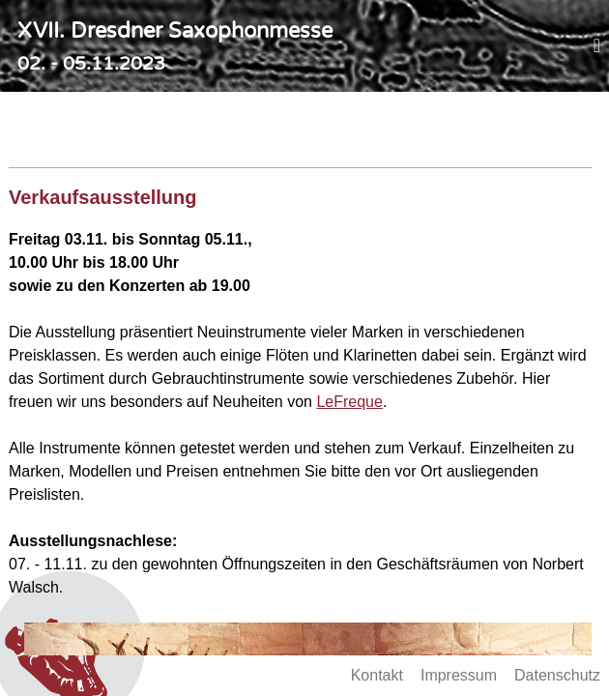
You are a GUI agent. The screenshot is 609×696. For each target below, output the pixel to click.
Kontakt (377, 675)
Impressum (458, 675)
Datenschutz (557, 675)
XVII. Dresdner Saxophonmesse (175, 31)
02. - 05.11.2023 (91, 63)
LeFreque (349, 401)
